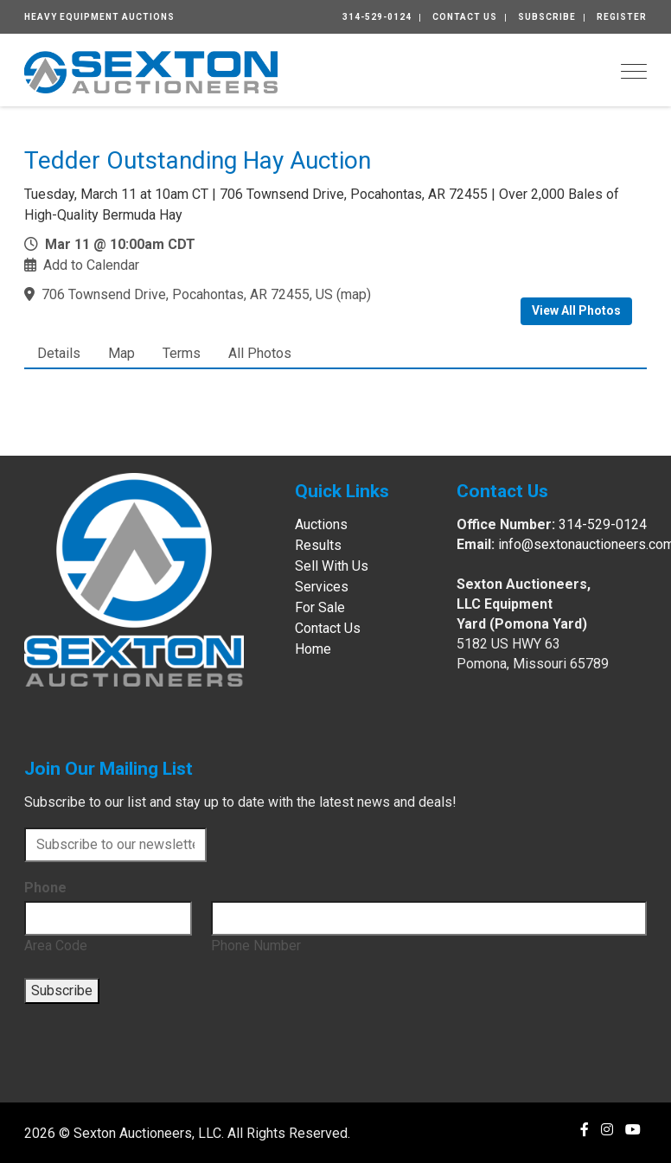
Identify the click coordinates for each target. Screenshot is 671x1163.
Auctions (321, 524)
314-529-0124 (377, 17)
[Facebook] (584, 1129)
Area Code (55, 945)
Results (318, 545)
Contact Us (464, 17)
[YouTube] (633, 1129)
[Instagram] (607, 1129)
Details (58, 353)
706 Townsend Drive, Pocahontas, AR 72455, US (187, 294)
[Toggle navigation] (634, 71)
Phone (45, 887)
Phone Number (256, 945)
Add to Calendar (91, 265)
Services (321, 586)
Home (313, 649)
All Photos (259, 353)
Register (622, 17)
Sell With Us (331, 566)
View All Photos (576, 310)
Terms (182, 353)
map (354, 294)
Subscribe (547, 17)
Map (121, 353)
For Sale (320, 607)
